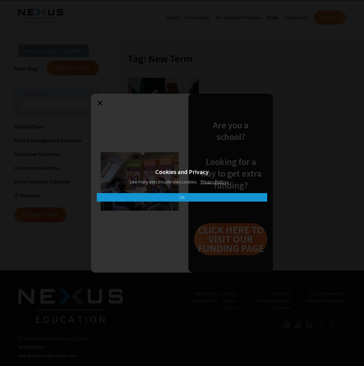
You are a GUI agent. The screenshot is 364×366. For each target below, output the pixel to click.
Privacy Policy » (215, 182)
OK (182, 197)
